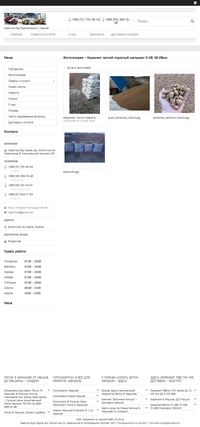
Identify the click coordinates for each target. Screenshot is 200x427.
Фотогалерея (17, 75)
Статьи (12, 98)
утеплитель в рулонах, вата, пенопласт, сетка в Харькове (70, 403)
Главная (16, 34)
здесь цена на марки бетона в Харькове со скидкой (121, 410)
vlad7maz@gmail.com (20, 212)
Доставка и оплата (124, 34)
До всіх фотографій (79, 67)
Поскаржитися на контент (132, 423)
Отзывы (13, 110)
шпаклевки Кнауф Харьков (69, 396)
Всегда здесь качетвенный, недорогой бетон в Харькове (119, 392)
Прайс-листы (17, 86)
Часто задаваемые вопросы (26, 116)
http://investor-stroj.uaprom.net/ (28, 207)
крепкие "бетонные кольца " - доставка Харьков (120, 401)
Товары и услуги (43, 34)
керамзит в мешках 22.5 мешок (170, 399)
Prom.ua (119, 419)
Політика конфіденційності (164, 423)
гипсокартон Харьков (65, 390)
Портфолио (15, 69)
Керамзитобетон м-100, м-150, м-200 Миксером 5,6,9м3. (169, 406)
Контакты (97, 34)
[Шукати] (192, 21)
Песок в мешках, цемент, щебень (24, 412)
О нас (72, 34)
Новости (13, 92)
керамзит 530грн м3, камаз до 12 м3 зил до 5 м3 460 (170, 392)
